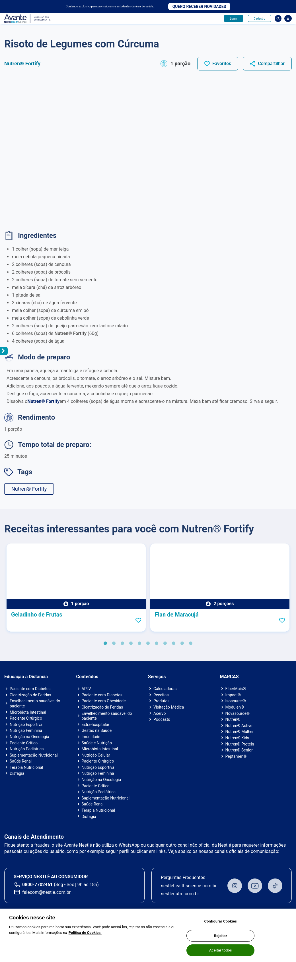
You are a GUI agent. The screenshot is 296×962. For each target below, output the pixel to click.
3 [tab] (122, 644)
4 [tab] (131, 644)
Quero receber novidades (199, 6)
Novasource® (237, 713)
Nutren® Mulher (239, 731)
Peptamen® (236, 756)
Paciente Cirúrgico (26, 718)
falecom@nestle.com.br (46, 892)
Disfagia (17, 773)
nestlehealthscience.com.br (189, 885)
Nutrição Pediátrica (27, 749)
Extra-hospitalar (96, 724)
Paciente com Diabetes (30, 688)
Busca (278, 18)
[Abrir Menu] (288, 18)
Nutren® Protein (239, 744)
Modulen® (234, 707)
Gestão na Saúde (97, 730)
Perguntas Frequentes (183, 877)
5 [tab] (139, 644)
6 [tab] (148, 644)
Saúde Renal (21, 761)
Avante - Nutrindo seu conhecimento (27, 18)
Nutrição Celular (96, 755)
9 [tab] (174, 644)
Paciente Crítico (24, 743)
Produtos (161, 701)
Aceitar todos (220, 952)
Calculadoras (164, 688)
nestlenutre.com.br (180, 893)
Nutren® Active (238, 725)
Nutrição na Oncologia (29, 736)
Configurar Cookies (220, 923)
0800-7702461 (37, 884)
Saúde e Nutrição (97, 743)
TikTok (275, 885)
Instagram (234, 885)
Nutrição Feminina (26, 730)
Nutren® (232, 719)
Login (233, 18)
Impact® (233, 695)
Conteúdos (87, 676)
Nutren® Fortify (29, 489)
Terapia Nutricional (26, 767)
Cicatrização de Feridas (30, 695)
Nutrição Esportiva (26, 724)
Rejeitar (220, 937)
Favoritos (221, 63)
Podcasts (161, 719)
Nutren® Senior (239, 750)
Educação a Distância (26, 676)
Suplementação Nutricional (34, 755)
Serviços (157, 676)
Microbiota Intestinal (28, 712)
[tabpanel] (76, 588)
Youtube (255, 885)
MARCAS (229, 676)
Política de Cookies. (85, 934)
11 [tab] (191, 644)
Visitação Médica (168, 707)
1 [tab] (105, 644)
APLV (86, 688)
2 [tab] (114, 644)
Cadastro (259, 18)
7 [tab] (157, 644)
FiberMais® (235, 688)
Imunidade (91, 736)
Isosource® (235, 701)
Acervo (159, 713)
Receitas (161, 695)
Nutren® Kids (237, 738)
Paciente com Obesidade (104, 701)
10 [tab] (182, 644)
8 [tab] (165, 644)
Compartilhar (271, 63)
